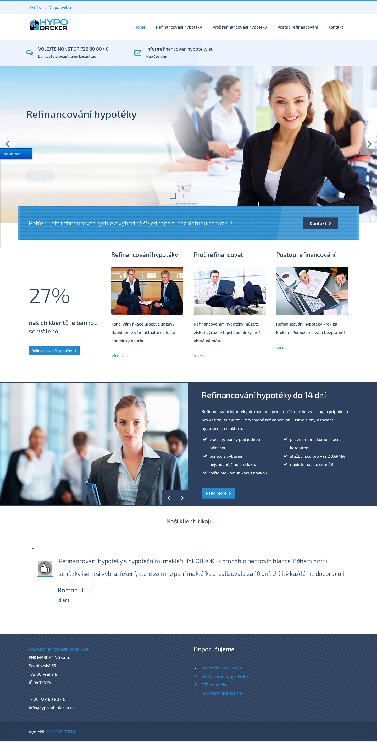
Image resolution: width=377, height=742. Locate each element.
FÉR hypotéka (215, 684)
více (117, 355)
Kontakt (335, 26)
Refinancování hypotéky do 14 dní (264, 395)
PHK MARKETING (60, 731)
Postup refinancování (298, 26)
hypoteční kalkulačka (222, 667)
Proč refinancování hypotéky (240, 26)
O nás (35, 7)
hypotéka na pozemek (223, 692)
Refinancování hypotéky (179, 26)
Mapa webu (60, 7)
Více (40, 176)
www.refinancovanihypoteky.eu (59, 648)
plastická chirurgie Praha (225, 676)
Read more (218, 492)
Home (140, 26)
